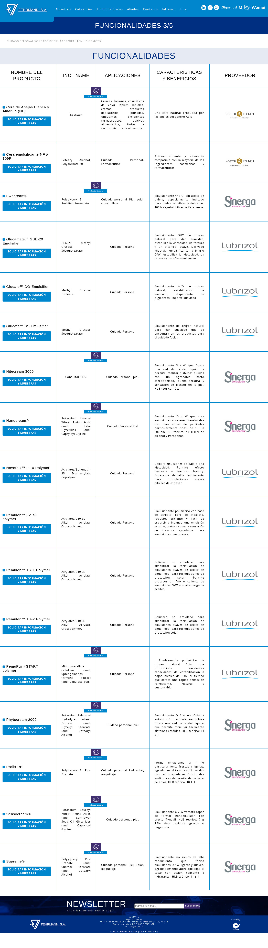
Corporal (68, 41)
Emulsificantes (89, 41)
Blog (183, 9)
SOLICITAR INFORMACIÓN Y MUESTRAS (27, 121)
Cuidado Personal (20, 41)
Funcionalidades (110, 9)
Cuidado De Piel (46, 41)
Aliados (133, 9)
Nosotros (63, 9)
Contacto (150, 9)
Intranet (168, 9)
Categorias (84, 9)
